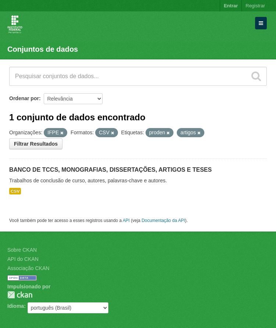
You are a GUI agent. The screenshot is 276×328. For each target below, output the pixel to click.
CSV (15, 191)
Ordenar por (24, 98)
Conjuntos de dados (42, 49)
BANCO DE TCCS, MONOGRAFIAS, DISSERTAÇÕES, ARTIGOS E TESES (110, 170)
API (126, 220)
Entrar (231, 5)
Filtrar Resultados (36, 144)
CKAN (19, 295)
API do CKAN (23, 259)
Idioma (15, 306)
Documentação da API (163, 220)
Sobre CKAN (22, 250)
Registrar (255, 5)
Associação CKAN (28, 268)
